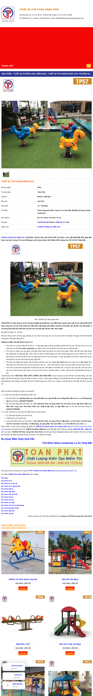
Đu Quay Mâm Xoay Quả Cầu (17, 439)
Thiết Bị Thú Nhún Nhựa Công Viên (23, 579)
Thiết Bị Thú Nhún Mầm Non (19, 474)
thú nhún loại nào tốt (9, 494)
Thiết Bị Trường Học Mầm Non (48, 227)
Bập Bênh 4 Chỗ (23, 644)
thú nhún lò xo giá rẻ (9, 483)
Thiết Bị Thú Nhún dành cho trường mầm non (53, 426)
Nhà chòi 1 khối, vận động (70, 644)
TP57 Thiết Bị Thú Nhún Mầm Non (42, 471)
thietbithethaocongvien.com (67, 471)
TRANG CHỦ (7, 66)
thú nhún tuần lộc (8, 511)
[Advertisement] (46, 44)
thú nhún (4, 478)
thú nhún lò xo (6, 481)
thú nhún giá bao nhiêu (10, 508)
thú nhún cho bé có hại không (12, 505)
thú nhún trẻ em (7, 497)
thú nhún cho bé (7, 500)
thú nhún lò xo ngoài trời (10, 486)
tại (71, 426)
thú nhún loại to (7, 489)
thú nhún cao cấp (7, 502)
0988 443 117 (61, 222)
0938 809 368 (44, 222)
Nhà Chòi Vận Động (70, 579)
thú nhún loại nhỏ (8, 492)
